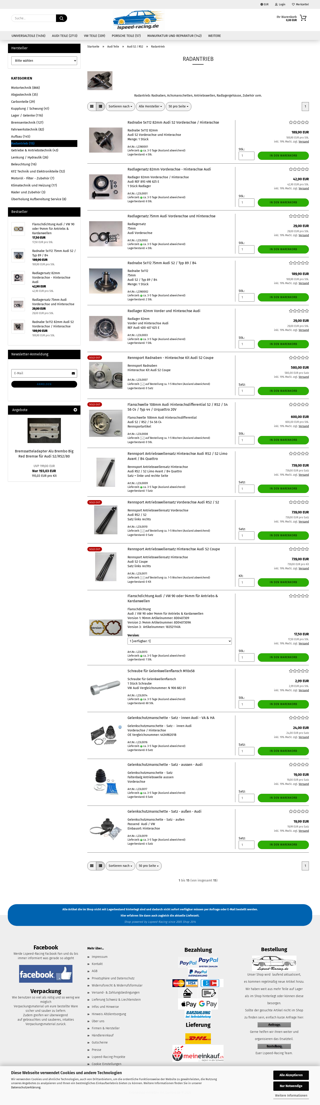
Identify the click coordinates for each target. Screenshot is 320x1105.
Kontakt (97, 964)
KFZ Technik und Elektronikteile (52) (38, 171)
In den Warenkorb (283, 155)
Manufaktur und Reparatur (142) (174, 36)
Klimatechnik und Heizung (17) (34, 185)
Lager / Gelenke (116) (27, 115)
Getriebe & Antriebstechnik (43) (34, 150)
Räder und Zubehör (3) (28, 192)
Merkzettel (300, 4)
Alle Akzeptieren (291, 1075)
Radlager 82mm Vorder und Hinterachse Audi (164, 311)
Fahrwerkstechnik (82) (27, 129)
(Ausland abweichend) (171, 150)
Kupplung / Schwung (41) (30, 109)
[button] (91, 106)
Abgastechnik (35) (24, 95)
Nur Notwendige (291, 1086)
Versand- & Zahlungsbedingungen (116, 992)
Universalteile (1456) (28, 36)
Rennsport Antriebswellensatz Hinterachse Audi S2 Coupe (174, 549)
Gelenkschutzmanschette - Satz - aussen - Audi (165, 764)
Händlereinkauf (103, 1035)
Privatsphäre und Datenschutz (113, 978)
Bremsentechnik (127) (27, 123)
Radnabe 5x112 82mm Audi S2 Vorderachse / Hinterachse (173, 122)
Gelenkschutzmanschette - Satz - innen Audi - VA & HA (171, 718)
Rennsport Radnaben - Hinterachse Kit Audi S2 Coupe (171, 358)
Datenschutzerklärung (25, 1087)
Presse (96, 1050)
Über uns (98, 1021)
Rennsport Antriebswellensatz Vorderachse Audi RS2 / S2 (173, 502)
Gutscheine (100, 1042)
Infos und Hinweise (105, 1007)
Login (280, 4)
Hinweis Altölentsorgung (109, 1014)
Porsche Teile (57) (126, 36)
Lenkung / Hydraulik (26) (29, 157)
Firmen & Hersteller (106, 1028)
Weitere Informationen (291, 1095)
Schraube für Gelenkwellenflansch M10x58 (161, 671)
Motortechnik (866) (25, 88)
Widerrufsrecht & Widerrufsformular (117, 985)
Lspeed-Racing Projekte (108, 1057)
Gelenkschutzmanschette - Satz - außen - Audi (165, 811)
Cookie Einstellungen (106, 1064)
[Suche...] (61, 18)
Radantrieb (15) (22, 143)
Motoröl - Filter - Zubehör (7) (32, 178)
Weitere (214, 36)
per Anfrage (212, 909)
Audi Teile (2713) (64, 36)
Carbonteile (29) (23, 102)
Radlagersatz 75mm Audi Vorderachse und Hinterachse (172, 216)
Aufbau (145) (20, 137)
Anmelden (44, 384)
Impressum (100, 957)
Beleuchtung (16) (23, 164)
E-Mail (231, 909)
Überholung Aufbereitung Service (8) (38, 199)
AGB (94, 971)
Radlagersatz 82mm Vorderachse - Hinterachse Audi (169, 169)
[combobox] (120, 106)
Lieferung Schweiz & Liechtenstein (116, 1000)
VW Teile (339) (94, 36)
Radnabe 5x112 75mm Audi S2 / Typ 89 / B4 (162, 263)
